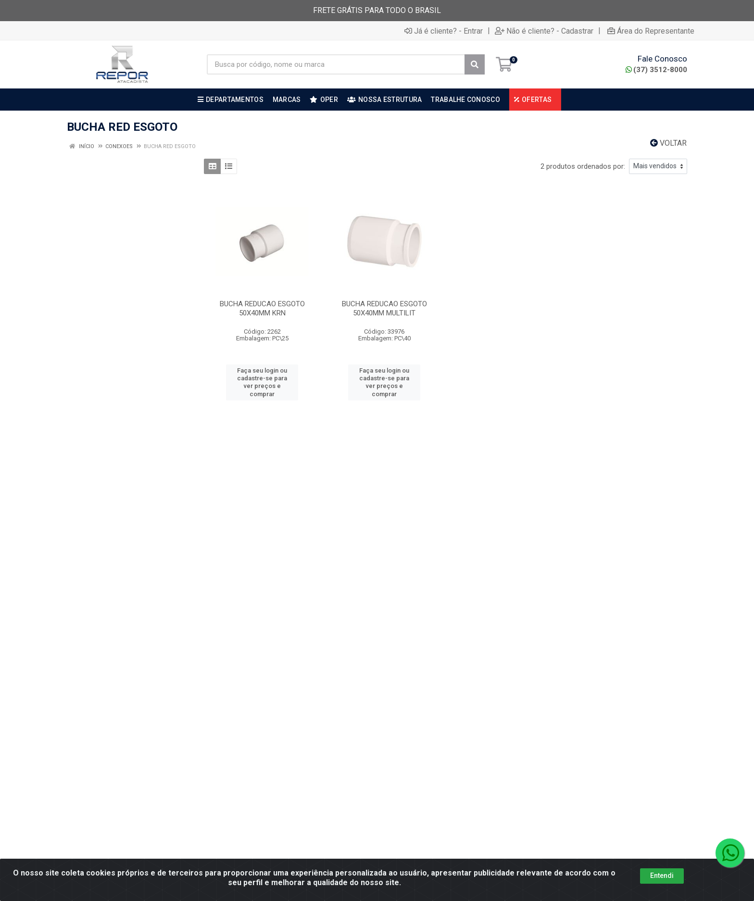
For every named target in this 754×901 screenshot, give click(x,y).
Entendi (662, 875)
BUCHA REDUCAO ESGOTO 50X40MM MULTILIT (384, 308)
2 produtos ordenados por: (582, 166)
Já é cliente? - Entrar (443, 31)
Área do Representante (650, 31)
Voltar (668, 143)
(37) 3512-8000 (656, 69)
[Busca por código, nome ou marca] (336, 64)
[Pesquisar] (475, 64)
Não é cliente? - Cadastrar (544, 31)
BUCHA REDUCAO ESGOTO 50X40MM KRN (262, 308)
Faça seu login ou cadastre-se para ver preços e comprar (262, 382)
